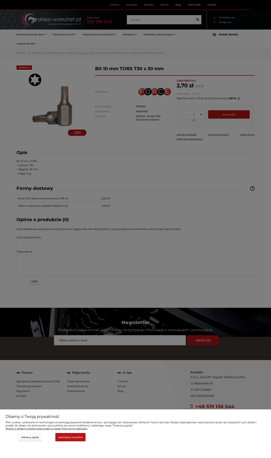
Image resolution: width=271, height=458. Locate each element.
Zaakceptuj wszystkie (70, 437)
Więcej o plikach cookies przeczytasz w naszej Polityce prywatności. (47, 428)
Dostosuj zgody (30, 437)
